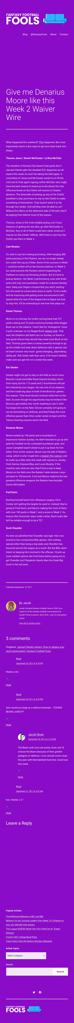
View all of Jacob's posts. (30, 623)
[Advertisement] (37, 66)
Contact (64, 34)
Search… (10, 964)
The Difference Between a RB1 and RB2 (24, 916)
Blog (25, 34)
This (41, 142)
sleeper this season (51, 455)
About (53, 34)
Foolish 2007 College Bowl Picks (21, 937)
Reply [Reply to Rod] (8, 685)
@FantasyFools (39, 34)
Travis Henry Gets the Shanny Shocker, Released (29, 941)
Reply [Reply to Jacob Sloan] (20, 777)
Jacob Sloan (36, 734)
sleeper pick (51, 331)
